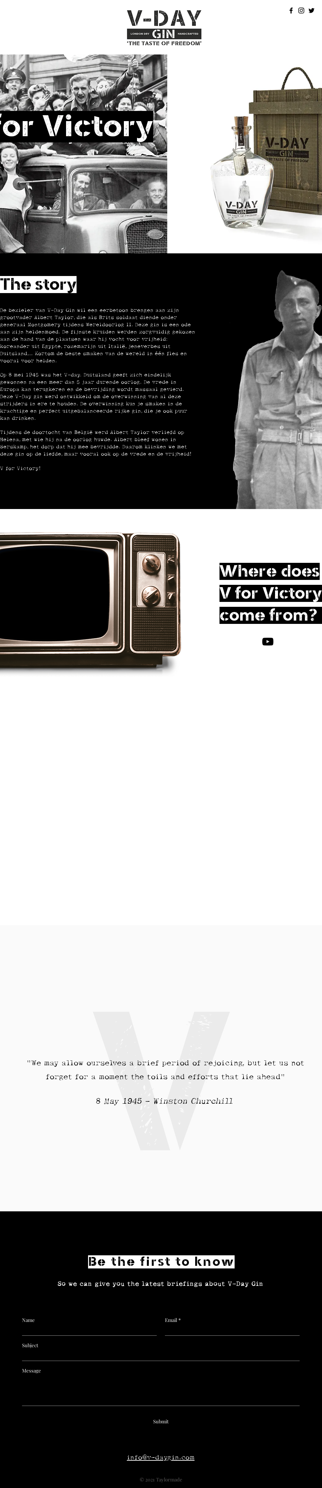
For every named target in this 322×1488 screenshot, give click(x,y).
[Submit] (160, 1421)
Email (171, 1320)
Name (28, 1320)
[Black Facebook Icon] (291, 10)
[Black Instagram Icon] (301, 10)
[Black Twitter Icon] (311, 10)
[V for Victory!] (268, 641)
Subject (30, 1345)
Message (31, 1370)
